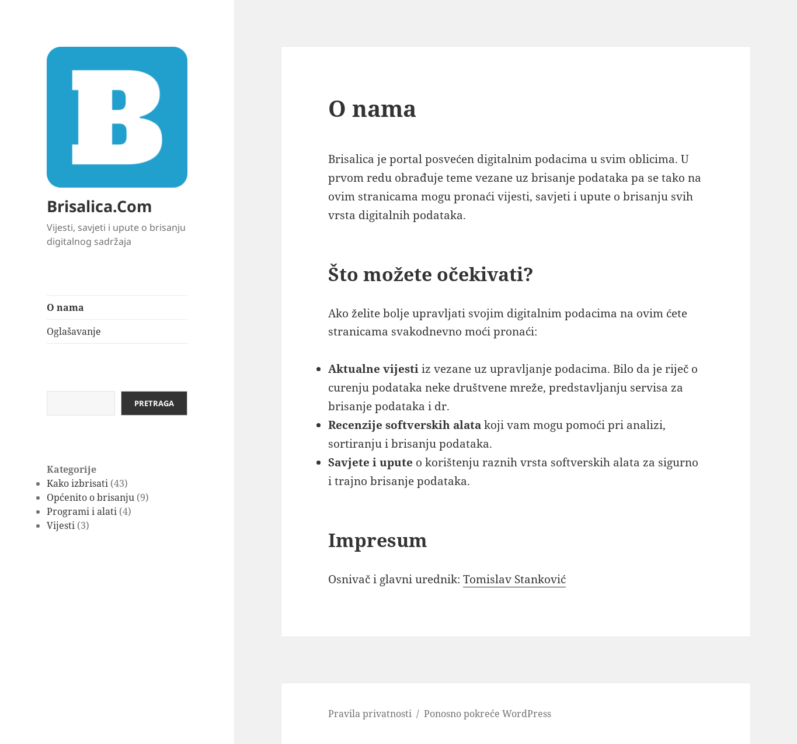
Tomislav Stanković (514, 579)
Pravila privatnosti (370, 713)
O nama (65, 307)
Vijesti (61, 525)
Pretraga (154, 403)
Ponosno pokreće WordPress (487, 713)
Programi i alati (82, 511)
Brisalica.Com (99, 206)
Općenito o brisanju (90, 497)
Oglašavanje (74, 331)
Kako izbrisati (77, 483)
